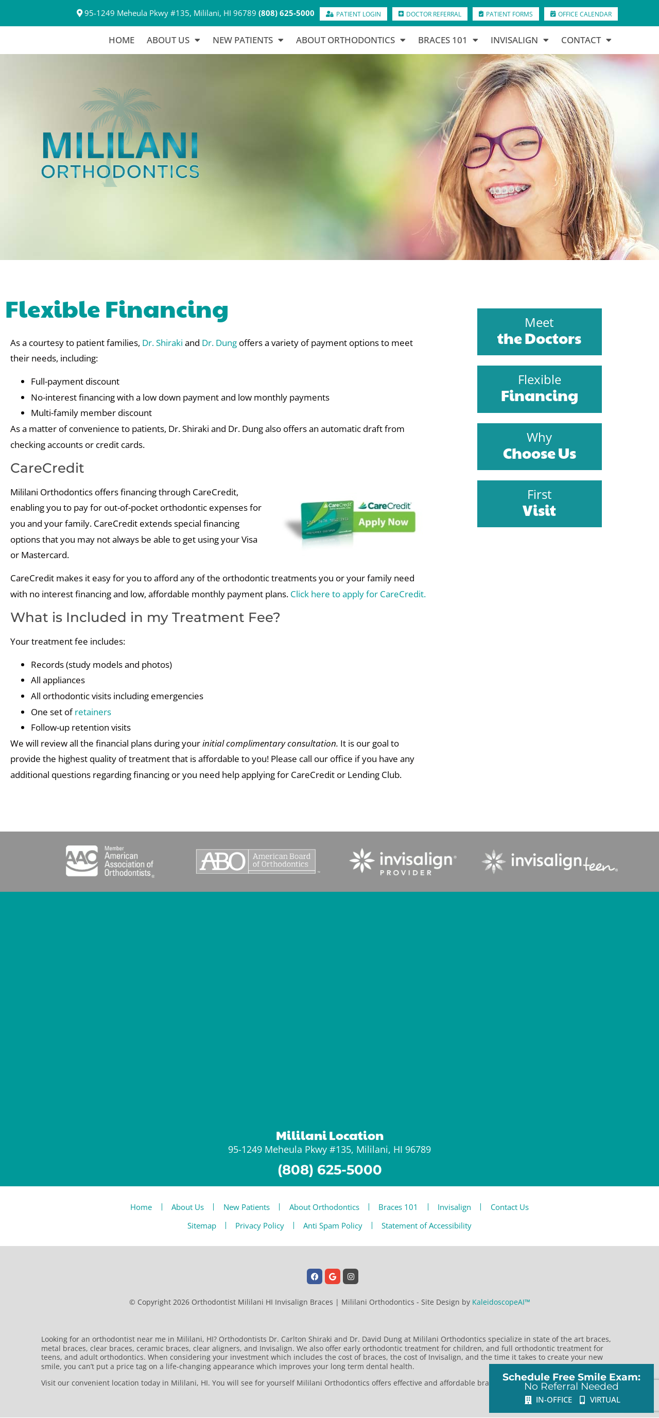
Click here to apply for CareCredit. (358, 594)
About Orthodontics (351, 40)
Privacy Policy (258, 1225)
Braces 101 (448, 40)
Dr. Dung (219, 343)
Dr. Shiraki (162, 343)
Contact (586, 40)
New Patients (248, 40)
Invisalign (520, 40)
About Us (173, 40)
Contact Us (518, 1207)
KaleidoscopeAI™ (501, 1302)
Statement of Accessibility (431, 1225)
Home (121, 40)
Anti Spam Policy (334, 1225)
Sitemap (197, 1225)
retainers (93, 712)
